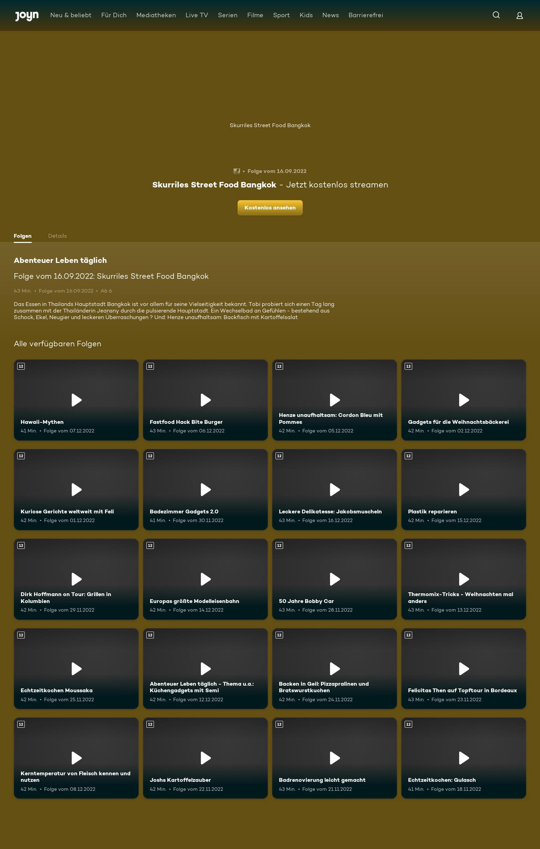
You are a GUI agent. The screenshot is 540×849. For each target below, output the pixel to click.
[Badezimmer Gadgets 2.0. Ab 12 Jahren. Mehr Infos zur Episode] (205, 489)
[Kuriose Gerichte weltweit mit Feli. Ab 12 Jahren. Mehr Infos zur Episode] (76, 489)
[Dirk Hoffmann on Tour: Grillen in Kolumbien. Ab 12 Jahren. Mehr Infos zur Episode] (76, 579)
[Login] (519, 15)
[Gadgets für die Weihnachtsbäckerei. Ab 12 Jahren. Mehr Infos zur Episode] (463, 400)
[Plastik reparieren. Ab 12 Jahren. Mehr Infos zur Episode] (463, 489)
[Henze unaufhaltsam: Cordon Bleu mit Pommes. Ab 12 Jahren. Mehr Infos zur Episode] (334, 400)
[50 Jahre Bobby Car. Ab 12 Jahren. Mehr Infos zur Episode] (334, 579)
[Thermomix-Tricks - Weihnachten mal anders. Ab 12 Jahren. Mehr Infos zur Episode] (463, 579)
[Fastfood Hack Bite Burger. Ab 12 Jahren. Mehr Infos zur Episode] (205, 400)
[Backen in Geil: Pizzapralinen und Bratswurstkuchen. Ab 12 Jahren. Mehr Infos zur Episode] (334, 668)
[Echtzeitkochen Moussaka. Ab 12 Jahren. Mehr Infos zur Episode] (76, 668)
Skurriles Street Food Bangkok (270, 125)
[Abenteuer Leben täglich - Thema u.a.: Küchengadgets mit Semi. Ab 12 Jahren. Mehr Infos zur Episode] (205, 668)
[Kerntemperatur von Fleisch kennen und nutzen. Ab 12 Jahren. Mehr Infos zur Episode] (76, 758)
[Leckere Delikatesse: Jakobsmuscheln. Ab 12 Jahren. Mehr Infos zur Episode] (334, 489)
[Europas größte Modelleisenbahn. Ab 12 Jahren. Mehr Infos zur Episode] (205, 579)
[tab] (24, 237)
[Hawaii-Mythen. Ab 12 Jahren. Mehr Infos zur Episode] (76, 400)
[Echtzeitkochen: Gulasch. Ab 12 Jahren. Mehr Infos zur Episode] (463, 758)
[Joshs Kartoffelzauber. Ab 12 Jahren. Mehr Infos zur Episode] (205, 758)
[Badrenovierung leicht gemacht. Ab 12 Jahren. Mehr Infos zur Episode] (334, 758)
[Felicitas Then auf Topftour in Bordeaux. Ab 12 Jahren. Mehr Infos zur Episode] (463, 668)
